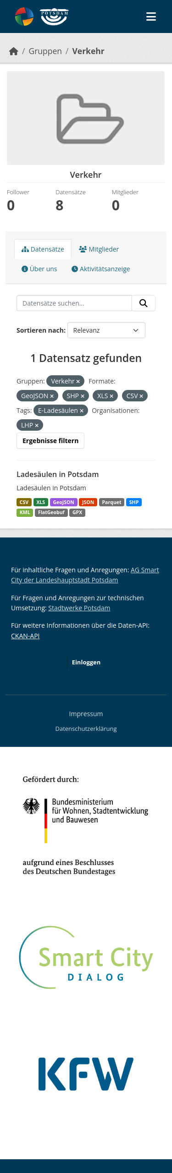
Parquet (112, 502)
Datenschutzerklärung (86, 728)
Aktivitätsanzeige (101, 268)
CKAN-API (25, 635)
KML (25, 512)
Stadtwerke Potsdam (79, 607)
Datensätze (43, 249)
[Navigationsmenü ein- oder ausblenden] (151, 16)
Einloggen (86, 662)
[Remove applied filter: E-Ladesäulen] (81, 410)
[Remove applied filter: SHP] (82, 396)
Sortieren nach (40, 330)
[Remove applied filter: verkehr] (78, 381)
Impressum (86, 713)
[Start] (13, 50)
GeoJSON (63, 502)
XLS (40, 502)
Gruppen (45, 50)
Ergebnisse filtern (50, 440)
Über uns (39, 268)
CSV (24, 502)
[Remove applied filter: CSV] (141, 396)
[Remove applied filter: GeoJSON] (52, 396)
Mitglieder (99, 249)
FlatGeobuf (51, 512)
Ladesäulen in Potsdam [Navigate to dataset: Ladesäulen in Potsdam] (58, 474)
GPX (77, 512)
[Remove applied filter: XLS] (111, 396)
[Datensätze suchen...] (74, 303)
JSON (88, 502)
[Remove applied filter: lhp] (37, 425)
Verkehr (88, 50)
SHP (134, 502)
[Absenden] (143, 303)
